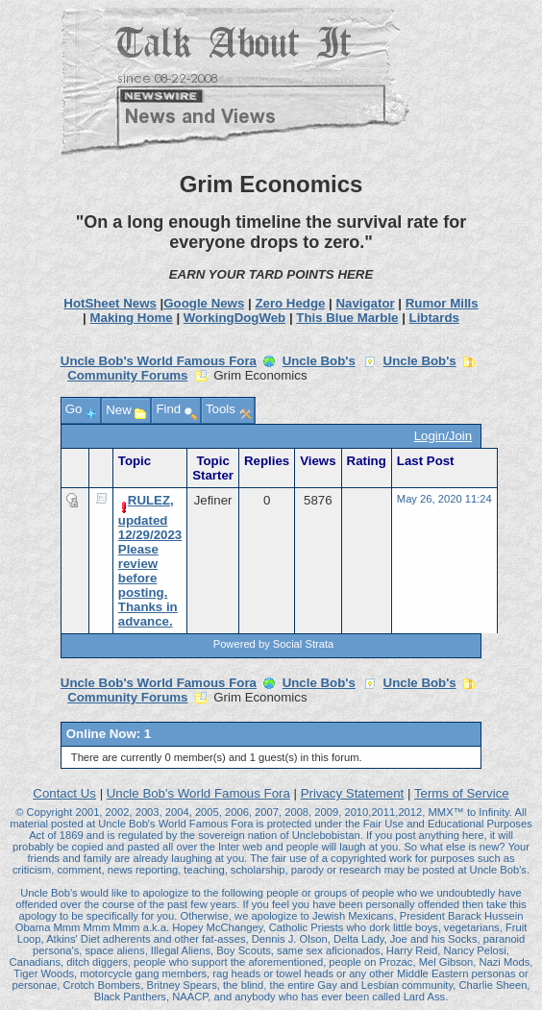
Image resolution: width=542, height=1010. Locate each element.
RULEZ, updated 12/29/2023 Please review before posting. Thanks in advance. (150, 561)
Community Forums (127, 375)
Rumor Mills (442, 303)
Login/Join (443, 436)
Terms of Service (461, 793)
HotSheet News (110, 303)
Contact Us (64, 793)
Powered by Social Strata (273, 644)
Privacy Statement (353, 793)
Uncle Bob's (319, 361)
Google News (203, 303)
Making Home (130, 317)
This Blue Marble (347, 317)
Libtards (434, 317)
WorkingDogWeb (234, 317)
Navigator (364, 303)
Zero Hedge (290, 303)
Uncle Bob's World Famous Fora (159, 361)
